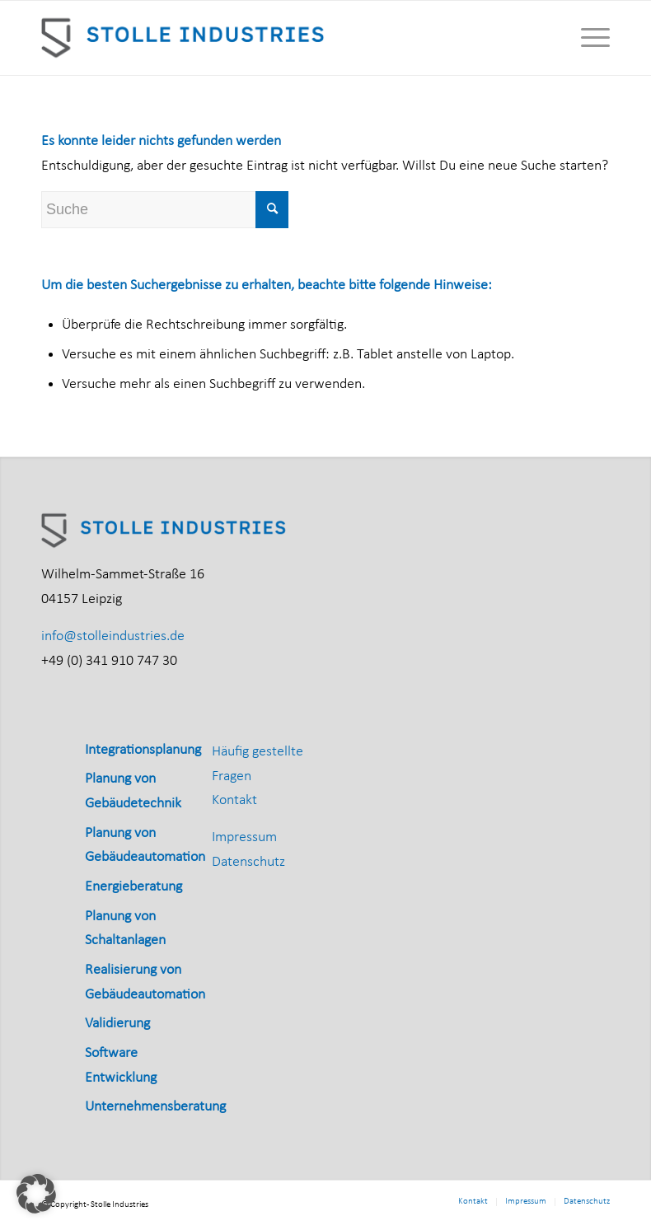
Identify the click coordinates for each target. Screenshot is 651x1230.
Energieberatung (133, 887)
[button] (36, 1194)
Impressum (244, 837)
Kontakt (234, 800)
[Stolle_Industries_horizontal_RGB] (184, 38)
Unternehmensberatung (155, 1107)
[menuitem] (587, 38)
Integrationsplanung (143, 750)
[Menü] (587, 38)
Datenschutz (248, 862)
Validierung (117, 1023)
